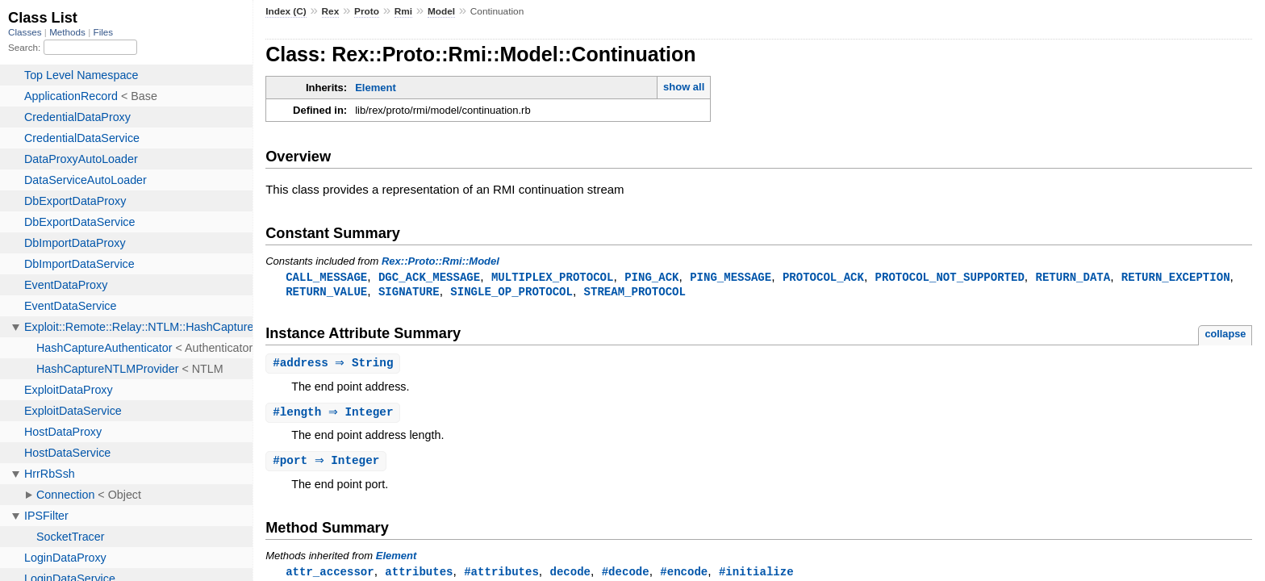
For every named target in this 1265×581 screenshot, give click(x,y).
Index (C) (286, 11)
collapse (1225, 335)
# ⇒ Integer (335, 415)
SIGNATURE (409, 292)
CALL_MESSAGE (326, 277)
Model (441, 11)
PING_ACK (651, 277)
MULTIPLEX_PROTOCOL (552, 277)
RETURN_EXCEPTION (1175, 277)
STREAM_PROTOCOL (635, 292)
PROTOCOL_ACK (823, 277)
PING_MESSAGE (730, 277)
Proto (366, 11)
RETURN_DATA (1072, 277)
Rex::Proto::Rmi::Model (440, 261)
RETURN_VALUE (326, 292)
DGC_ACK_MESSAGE (429, 277)
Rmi (403, 11)
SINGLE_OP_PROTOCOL (511, 292)
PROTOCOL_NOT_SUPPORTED (950, 277)
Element (375, 88)
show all (683, 87)
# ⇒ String (335, 365)
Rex (331, 11)
